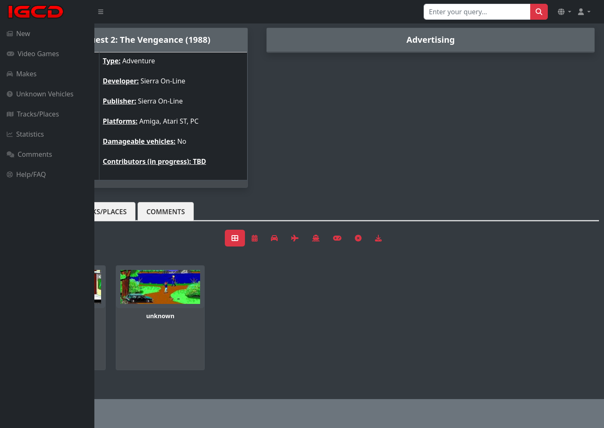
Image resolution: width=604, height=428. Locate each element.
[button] (565, 11)
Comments (29, 154)
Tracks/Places (33, 114)
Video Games (33, 53)
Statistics (25, 134)
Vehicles (125, 211)
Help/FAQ (26, 174)
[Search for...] (477, 12)
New (18, 33)
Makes (21, 73)
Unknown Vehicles (40, 94)
